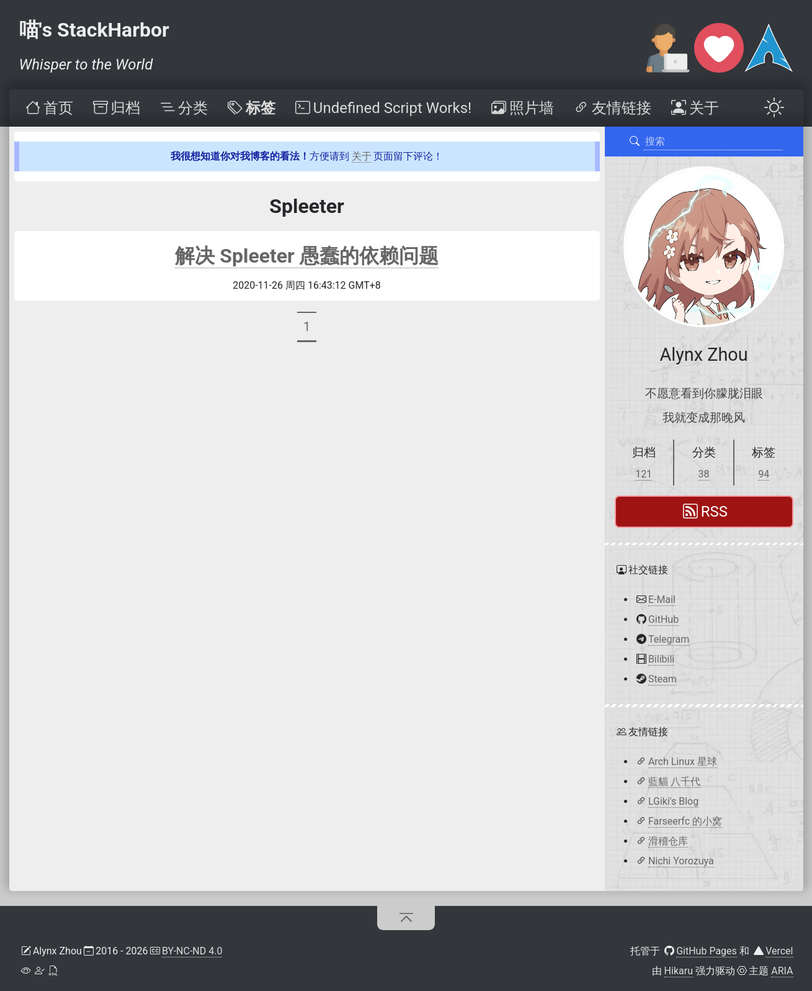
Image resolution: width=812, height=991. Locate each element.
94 (763, 474)
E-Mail (662, 599)
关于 (362, 156)
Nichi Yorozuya (681, 861)
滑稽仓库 (668, 841)
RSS (705, 511)
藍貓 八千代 (674, 781)
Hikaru (678, 971)
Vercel (779, 951)
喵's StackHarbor (94, 30)
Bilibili (661, 659)
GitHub (663, 619)
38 (704, 474)
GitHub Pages (706, 951)
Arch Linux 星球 (682, 761)
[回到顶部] (406, 918)
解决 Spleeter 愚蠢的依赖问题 (306, 256)
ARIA (782, 971)
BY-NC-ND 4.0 (192, 951)
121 (643, 474)
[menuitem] (48, 108)
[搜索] (634, 141)
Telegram (668, 639)
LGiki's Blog (673, 801)
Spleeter (306, 206)
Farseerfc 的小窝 (685, 821)
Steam (662, 679)
